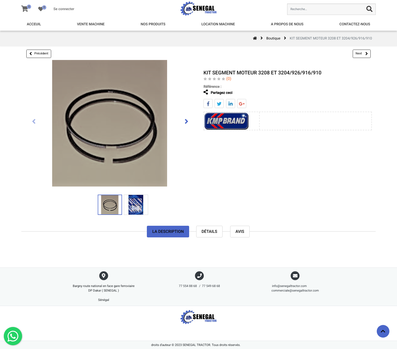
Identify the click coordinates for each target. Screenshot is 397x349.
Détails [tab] (209, 231)
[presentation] (34, 122)
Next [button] (361, 53)
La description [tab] (168, 231)
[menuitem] (34, 24)
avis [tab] (239, 231)
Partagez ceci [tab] (214, 92)
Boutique (273, 38)
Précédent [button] (38, 53)
